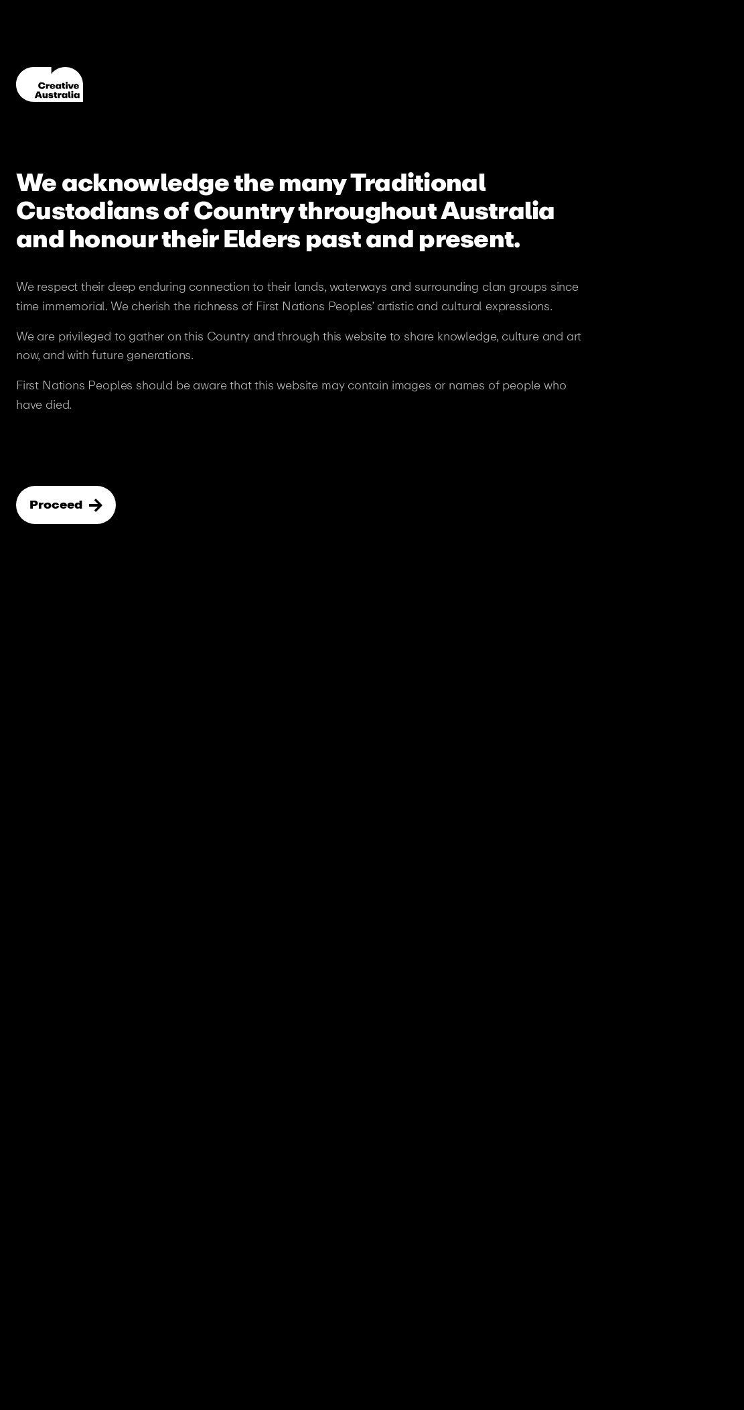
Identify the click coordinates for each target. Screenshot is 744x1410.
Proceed (57, 504)
